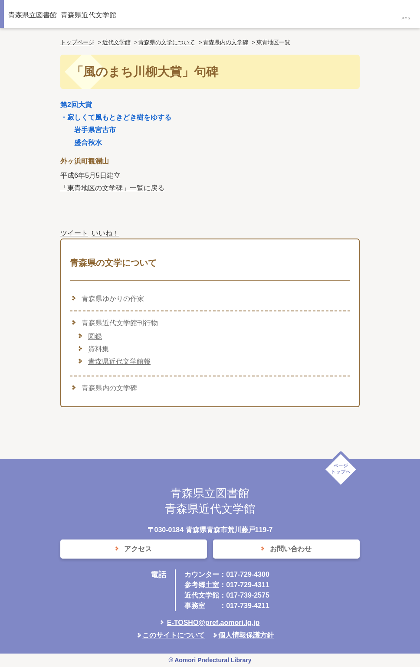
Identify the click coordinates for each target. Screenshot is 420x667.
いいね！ (105, 233)
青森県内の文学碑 (225, 42)
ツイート (74, 233)
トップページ (77, 42)
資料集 (98, 349)
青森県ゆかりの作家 (113, 298)
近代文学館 (116, 42)
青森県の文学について (166, 42)
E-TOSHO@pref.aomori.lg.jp (213, 622)
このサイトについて (173, 635)
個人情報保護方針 (246, 635)
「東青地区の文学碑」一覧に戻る (112, 188)
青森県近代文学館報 (119, 361)
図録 (95, 336)
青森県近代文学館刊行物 (120, 323)
